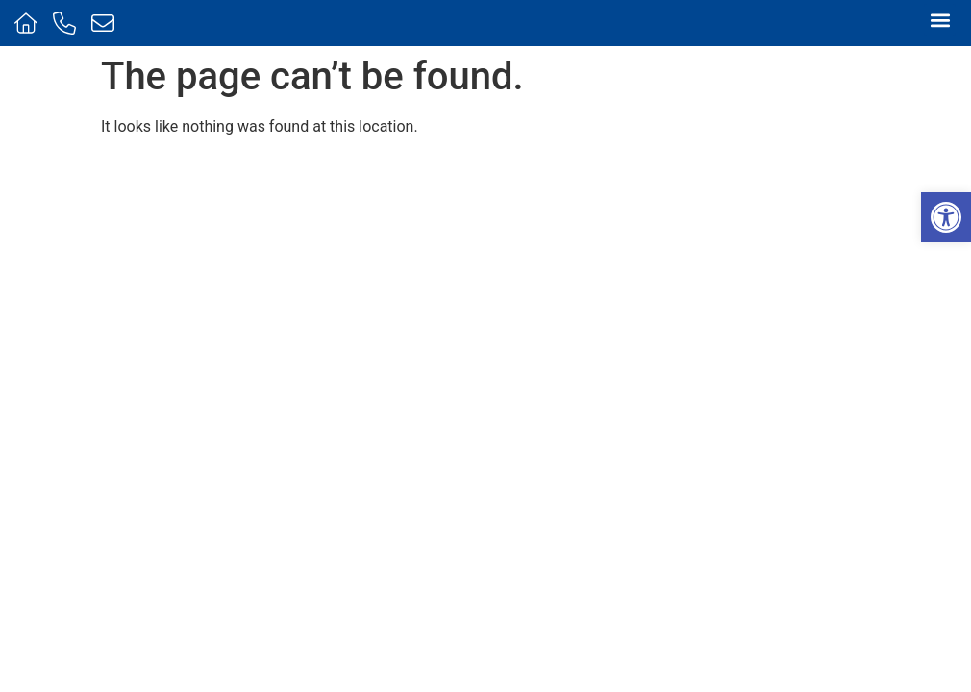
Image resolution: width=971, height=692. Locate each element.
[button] (946, 217)
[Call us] (67, 23)
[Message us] (105, 23)
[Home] (28, 23)
